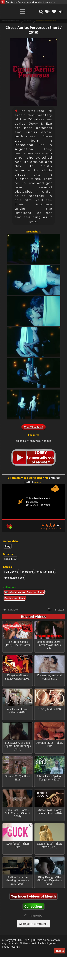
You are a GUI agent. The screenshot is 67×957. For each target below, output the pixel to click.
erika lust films (45, 571)
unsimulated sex (14, 577)
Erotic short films (14, 598)
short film (27, 571)
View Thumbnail (33, 427)
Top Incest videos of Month (33, 896)
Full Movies (27, 21)
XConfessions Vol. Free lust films (24, 592)
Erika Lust (10, 559)
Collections (33, 906)
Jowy (7, 546)
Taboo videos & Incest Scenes (10, 21)
